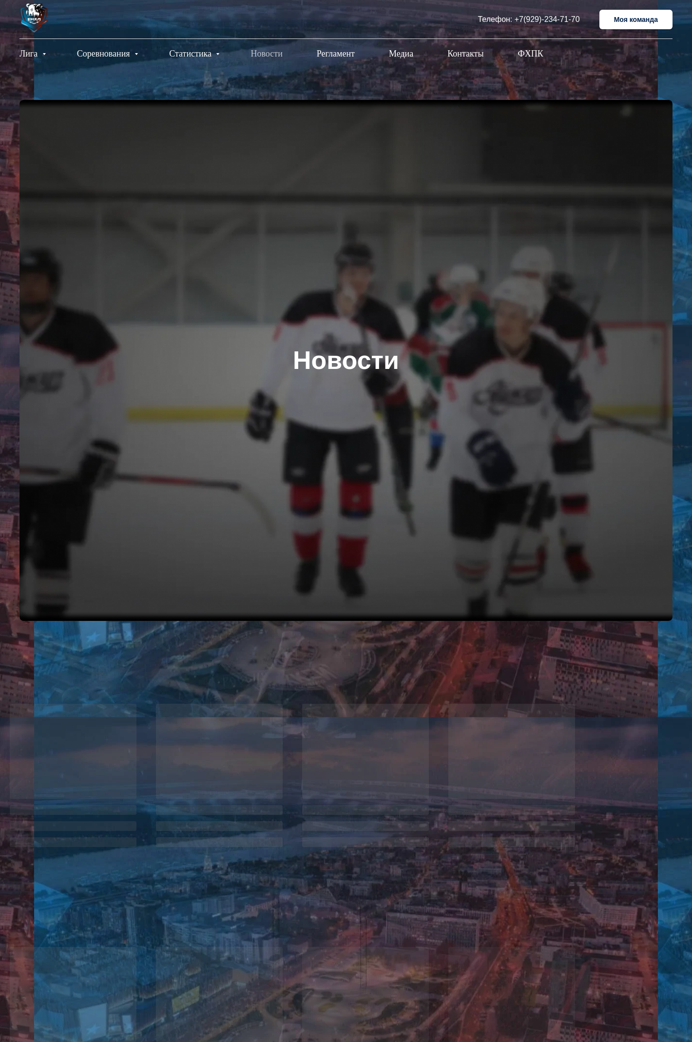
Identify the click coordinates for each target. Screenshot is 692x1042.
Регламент (336, 53)
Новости (266, 53)
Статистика (191, 53)
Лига (29, 53)
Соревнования (104, 53)
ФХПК (530, 53)
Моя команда (636, 19)
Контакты (465, 53)
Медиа (401, 53)
